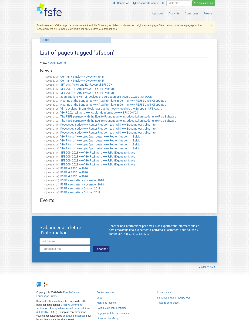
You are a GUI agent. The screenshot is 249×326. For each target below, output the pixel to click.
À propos (157, 13)
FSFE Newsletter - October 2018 (80, 188)
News (51, 62)
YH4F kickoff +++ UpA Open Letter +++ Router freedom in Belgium (101, 136)
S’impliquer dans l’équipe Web (174, 297)
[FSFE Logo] (49, 10)
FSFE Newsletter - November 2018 (82, 180)
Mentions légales (106, 302)
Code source (164, 292)
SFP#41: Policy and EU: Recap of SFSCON (86, 84)
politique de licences (74, 315)
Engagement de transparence (113, 313)
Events (61, 62)
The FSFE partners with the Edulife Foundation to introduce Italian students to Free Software (118, 116)
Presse (208, 13)
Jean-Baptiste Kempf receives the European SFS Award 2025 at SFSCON (106, 96)
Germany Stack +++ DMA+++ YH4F (82, 76)
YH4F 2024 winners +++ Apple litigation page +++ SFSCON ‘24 (99, 112)
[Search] (163, 3)
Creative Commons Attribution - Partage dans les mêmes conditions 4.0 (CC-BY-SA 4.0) (63, 308)
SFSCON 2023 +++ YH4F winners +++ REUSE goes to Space (97, 152)
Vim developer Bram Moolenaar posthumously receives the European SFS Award (111, 108)
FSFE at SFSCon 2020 (74, 168)
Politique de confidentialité (111, 307)
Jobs (99, 297)
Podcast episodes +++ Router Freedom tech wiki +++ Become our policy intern (109, 124)
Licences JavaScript (108, 318)
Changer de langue (145, 3)
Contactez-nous (105, 292)
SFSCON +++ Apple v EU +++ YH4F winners (87, 88)
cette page (186, 25)
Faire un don (203, 3)
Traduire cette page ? (168, 302)
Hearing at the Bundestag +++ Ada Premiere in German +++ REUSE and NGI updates (113, 100)
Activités (173, 13)
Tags (46, 39)
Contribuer (191, 13)
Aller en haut (208, 267)
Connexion (121, 3)
